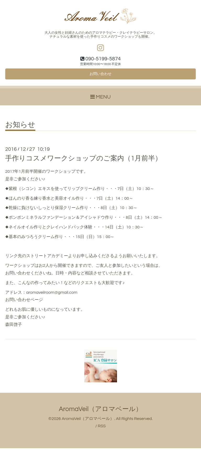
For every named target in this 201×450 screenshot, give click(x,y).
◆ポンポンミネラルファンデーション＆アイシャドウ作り (59, 219)
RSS (101, 428)
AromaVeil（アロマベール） (100, 410)
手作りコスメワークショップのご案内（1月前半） (83, 160)
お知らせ (20, 126)
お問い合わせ (100, 75)
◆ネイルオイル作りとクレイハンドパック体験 (48, 229)
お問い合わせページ (24, 301)
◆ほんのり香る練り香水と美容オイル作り (44, 200)
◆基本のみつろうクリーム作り (34, 238)
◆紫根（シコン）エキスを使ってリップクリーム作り (55, 190)
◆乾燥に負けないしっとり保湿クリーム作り (46, 209)
